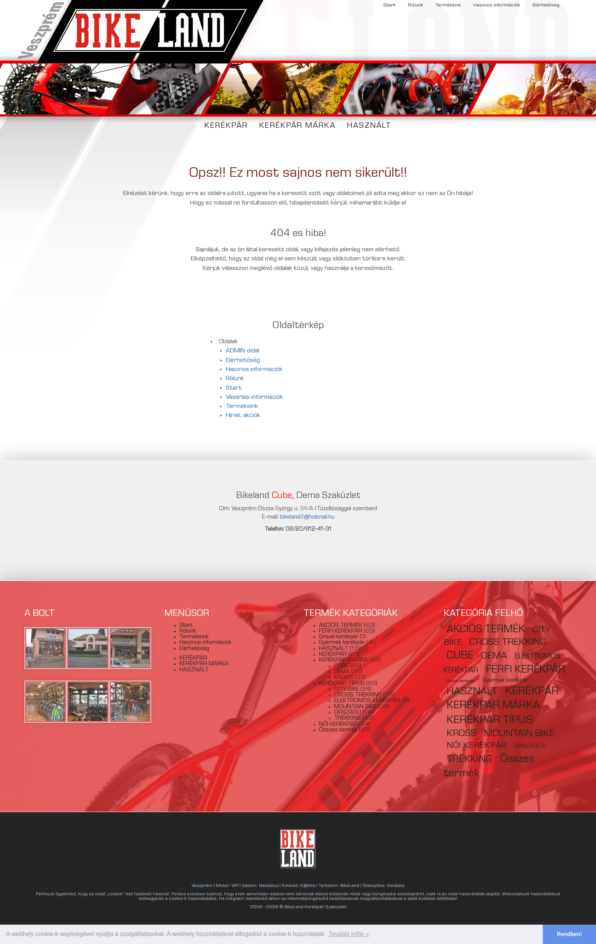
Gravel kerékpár (338, 637)
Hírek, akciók (243, 416)
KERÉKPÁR (226, 126)
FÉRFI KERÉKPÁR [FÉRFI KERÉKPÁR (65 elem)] (525, 670)
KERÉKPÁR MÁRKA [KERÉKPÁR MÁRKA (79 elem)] (493, 706)
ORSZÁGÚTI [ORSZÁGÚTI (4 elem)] (530, 747)
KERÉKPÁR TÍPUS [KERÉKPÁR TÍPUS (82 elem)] (490, 721)
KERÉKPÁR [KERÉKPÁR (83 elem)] (532, 692)
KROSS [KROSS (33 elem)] (461, 734)
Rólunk (415, 5)
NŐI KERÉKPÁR (338, 725)
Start (389, 5)
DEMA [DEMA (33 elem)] (494, 656)
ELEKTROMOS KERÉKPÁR (367, 701)
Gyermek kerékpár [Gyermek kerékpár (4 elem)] (505, 681)
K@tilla (307, 886)
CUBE (341, 666)
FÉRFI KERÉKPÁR (340, 631)
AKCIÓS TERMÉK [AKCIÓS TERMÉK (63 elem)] (486, 630)
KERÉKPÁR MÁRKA (297, 126)
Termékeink (448, 5)
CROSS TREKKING (358, 695)
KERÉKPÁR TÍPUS (342, 684)
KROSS (343, 678)
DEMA (342, 672)
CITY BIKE (346, 690)
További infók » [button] (348, 934)
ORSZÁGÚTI (350, 713)
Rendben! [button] (569, 934)
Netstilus (268, 886)
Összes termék (338, 730)
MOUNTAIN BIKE (355, 707)
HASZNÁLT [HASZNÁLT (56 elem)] (472, 692)
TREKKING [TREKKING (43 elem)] (469, 760)
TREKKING (347, 719)
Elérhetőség (546, 5)
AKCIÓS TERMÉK (340, 626)
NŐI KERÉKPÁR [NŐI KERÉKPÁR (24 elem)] (477, 746)
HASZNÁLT (369, 126)
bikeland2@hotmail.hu (307, 517)
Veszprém (202, 886)
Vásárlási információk (254, 397)
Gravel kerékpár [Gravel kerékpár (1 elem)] (461, 681)
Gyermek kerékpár (342, 643)
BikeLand (349, 886)
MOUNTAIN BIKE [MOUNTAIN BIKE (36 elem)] (519, 734)
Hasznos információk (496, 5)
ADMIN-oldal (242, 351)
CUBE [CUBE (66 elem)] (460, 656)
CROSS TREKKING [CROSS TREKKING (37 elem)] (507, 643)
